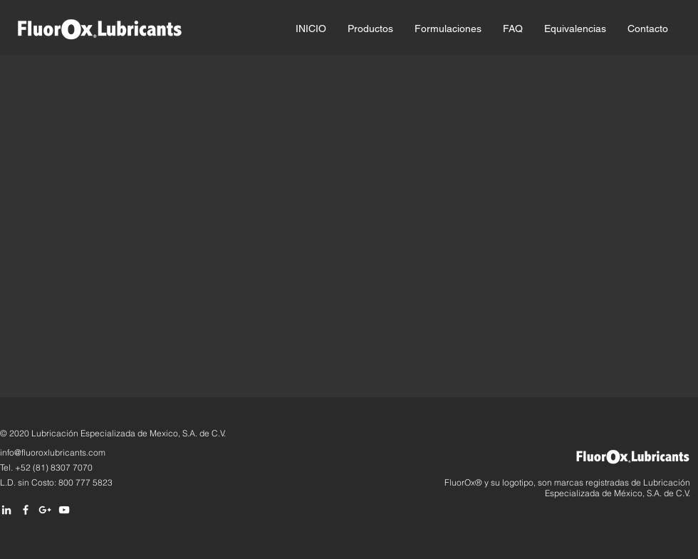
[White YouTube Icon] (64, 509)
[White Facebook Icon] (25, 509)
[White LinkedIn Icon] (6, 509)
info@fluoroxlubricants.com (52, 452)
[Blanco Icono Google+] (44, 509)
